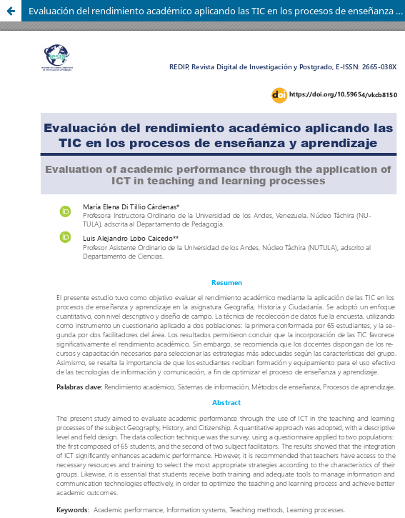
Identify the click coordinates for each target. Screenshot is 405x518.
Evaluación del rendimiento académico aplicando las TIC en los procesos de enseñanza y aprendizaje (217, 10)
